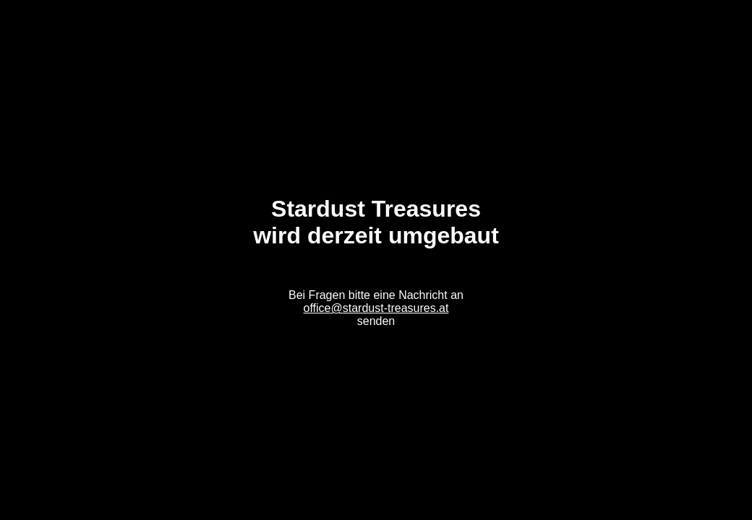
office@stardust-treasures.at (376, 308)
